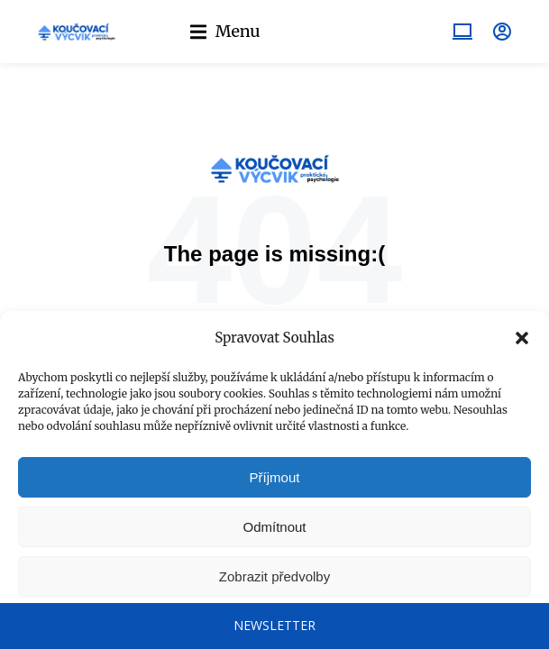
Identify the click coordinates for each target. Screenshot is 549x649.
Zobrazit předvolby (274, 576)
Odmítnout (274, 527)
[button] (522, 338)
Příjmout (275, 477)
